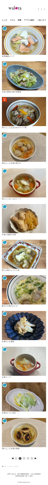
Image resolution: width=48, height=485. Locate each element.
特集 (19, 20)
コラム (12, 20)
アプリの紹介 (29, 20)
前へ (12, 458)
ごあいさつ (41, 20)
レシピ (4, 20)
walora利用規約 (36, 474)
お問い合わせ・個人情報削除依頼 (18, 474)
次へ (36, 458)
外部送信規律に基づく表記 (24, 476)
